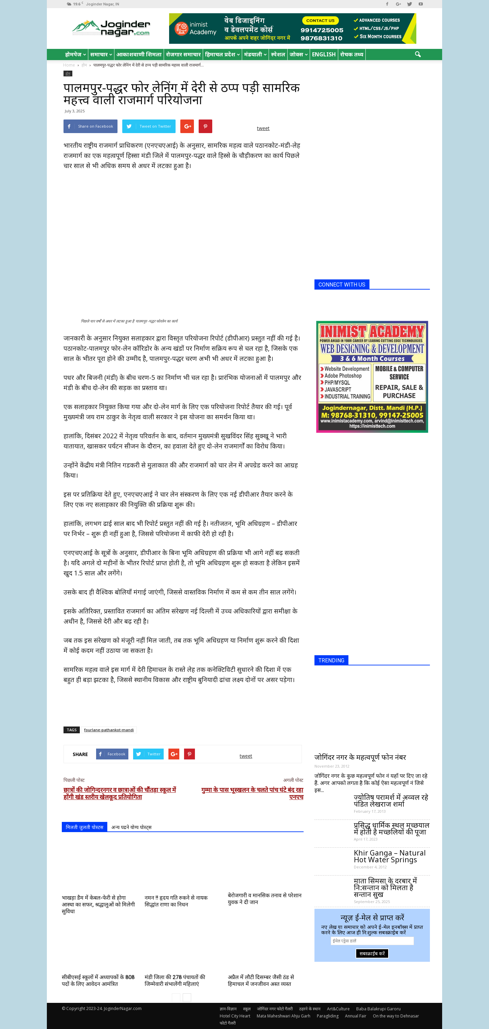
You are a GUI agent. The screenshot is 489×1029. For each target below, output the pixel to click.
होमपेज (75, 54)
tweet (263, 128)
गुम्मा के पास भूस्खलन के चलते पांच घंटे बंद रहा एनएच (252, 793)
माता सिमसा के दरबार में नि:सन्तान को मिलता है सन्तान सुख (385, 887)
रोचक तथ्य (351, 54)
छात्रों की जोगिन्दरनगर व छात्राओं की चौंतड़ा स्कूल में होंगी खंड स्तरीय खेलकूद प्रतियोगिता (120, 793)
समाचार (101, 54)
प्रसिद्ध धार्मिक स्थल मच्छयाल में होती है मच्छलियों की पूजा (392, 828)
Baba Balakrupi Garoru (378, 1009)
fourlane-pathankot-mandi (109, 729)
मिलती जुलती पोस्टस (84, 827)
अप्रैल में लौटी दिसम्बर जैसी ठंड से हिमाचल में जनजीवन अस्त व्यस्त (261, 980)
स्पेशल (278, 54)
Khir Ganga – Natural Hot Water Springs (390, 856)
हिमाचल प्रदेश (222, 54)
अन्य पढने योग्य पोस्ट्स (131, 827)
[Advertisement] (182, 704)
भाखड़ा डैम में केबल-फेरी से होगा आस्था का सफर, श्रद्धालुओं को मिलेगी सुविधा (98, 905)
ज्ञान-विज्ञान (228, 1009)
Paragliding (328, 1016)
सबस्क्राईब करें (372, 953)
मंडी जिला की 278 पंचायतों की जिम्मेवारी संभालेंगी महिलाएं (175, 980)
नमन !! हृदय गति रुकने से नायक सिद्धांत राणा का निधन (176, 901)
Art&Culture (338, 1009)
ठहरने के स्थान (310, 1009)
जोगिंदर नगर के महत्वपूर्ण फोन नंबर (360, 757)
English (324, 54)
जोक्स (299, 54)
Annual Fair (355, 1016)
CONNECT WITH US (342, 285)
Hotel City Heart (235, 1016)
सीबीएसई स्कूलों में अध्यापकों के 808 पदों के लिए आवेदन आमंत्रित (98, 980)
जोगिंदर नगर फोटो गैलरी (275, 1009)
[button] (418, 55)
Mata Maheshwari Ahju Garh (283, 1016)
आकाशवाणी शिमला (139, 54)
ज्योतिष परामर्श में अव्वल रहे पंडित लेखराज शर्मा (391, 800)
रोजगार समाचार (183, 54)
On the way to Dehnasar (396, 1016)
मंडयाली (255, 54)
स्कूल (247, 1009)
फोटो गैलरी (228, 1023)
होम (68, 73)
